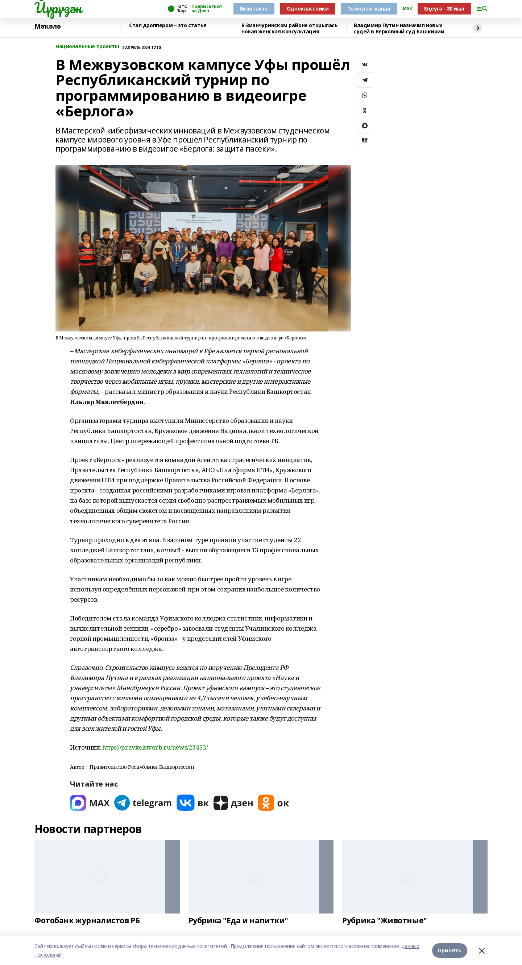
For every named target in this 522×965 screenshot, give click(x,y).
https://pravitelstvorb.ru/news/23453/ (155, 747)
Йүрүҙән (58, 7)
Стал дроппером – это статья (168, 25)
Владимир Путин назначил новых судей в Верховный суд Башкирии (399, 28)
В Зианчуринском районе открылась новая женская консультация (289, 28)
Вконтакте (254, 8)
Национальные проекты (87, 47)
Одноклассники (308, 8)
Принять (449, 950)
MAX (407, 9)
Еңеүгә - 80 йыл (444, 8)
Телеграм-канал (368, 8)
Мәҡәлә (47, 26)
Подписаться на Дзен (206, 8)
